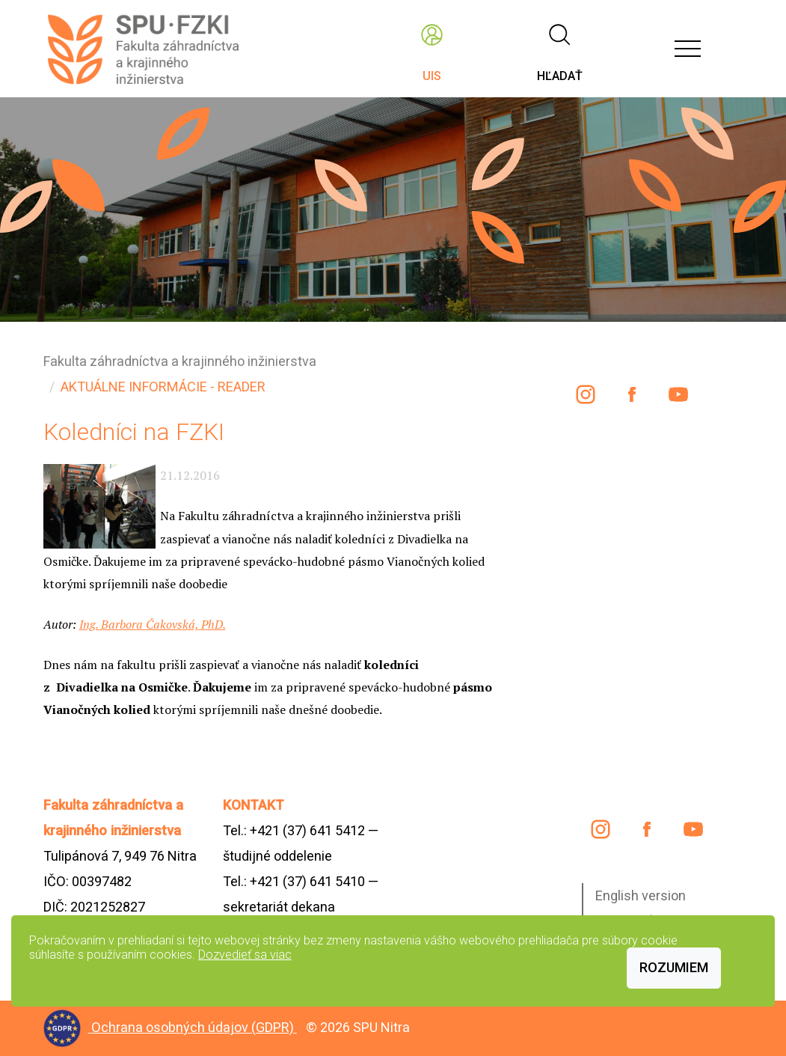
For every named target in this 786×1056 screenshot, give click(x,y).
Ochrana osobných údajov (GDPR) (194, 1027)
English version (640, 895)
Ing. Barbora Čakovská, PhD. (152, 624)
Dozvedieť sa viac (245, 954)
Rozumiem (673, 967)
